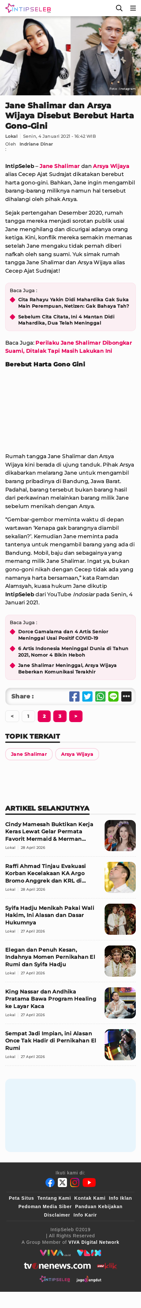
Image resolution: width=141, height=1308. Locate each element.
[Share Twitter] (87, 696)
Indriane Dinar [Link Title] (36, 144)
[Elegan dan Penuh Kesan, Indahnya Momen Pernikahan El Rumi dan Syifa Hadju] (70, 963)
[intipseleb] (55, 1279)
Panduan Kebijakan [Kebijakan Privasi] (98, 1206)
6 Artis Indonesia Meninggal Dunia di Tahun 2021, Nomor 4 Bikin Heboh (73, 652)
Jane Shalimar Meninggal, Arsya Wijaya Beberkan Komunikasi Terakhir (67, 668)
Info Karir (85, 1215)
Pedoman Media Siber (45, 1206)
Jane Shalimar (60, 166)
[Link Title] (29, 754)
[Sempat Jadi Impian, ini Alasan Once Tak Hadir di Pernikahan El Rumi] (70, 1047)
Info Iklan (120, 1198)
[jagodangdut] (88, 1279)
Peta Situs (21, 1198)
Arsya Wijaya (111, 166)
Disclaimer (57, 1215)
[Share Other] (126, 696)
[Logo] (26, 8)
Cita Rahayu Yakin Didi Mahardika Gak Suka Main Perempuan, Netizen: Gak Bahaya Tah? (73, 303)
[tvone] (57, 1266)
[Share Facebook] (74, 696)
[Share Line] (113, 696)
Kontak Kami (90, 1198)
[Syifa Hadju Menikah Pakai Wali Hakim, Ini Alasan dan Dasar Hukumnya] (70, 922)
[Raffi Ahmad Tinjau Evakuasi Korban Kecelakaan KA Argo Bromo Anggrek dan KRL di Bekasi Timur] (70, 880)
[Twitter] (62, 1182)
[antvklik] (107, 1266)
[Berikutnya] (44, 716)
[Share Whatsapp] (100, 696)
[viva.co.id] (55, 1253)
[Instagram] (74, 1182)
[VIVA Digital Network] (94, 1242)
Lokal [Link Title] (11, 136)
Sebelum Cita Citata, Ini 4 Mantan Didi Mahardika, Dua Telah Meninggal (66, 320)
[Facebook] (50, 1182)
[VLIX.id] (89, 1253)
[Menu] (133, 8)
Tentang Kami (54, 1198)
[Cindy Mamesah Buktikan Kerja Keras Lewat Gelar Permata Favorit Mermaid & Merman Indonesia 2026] (70, 838)
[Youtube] (89, 1182)
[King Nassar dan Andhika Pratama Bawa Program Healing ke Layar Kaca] (70, 1005)
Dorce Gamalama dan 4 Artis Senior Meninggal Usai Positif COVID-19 (63, 635)
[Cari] (119, 8)
